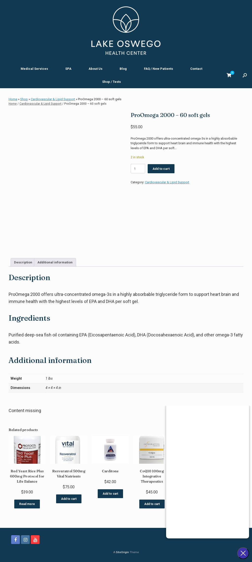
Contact (196, 69)
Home (13, 99)
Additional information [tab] (55, 262)
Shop (24, 99)
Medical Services (34, 69)
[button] (244, 75)
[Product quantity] (138, 168)
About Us (95, 69)
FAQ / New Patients (158, 69)
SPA (68, 69)
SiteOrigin (122, 552)
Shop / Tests (111, 82)
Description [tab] (23, 262)
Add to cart (161, 169)
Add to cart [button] (69, 499)
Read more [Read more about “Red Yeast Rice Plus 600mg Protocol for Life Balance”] (27, 504)
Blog (123, 69)
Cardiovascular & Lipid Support (53, 99)
